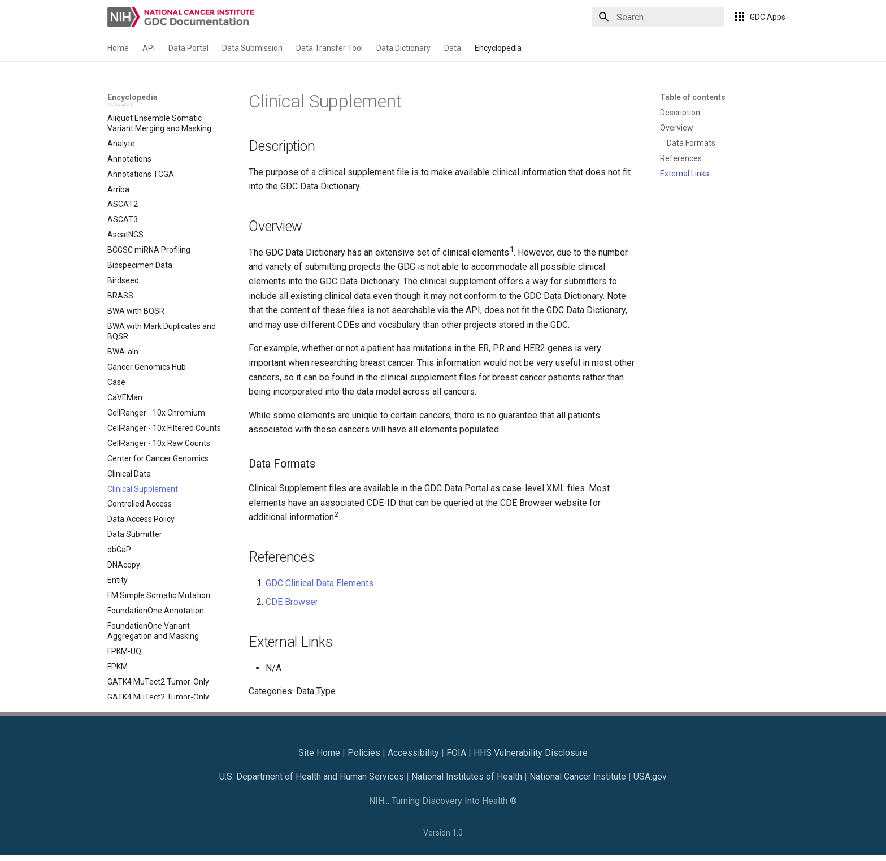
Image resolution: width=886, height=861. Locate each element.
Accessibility (413, 752)
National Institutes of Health (466, 776)
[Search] (658, 17)
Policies (364, 752)
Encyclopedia (498, 48)
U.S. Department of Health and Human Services (311, 776)
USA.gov (650, 776)
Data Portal (188, 48)
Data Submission (252, 48)
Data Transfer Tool (329, 48)
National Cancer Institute (577, 776)
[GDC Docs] (182, 17)
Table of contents (693, 97)
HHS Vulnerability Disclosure (531, 752)
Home (118, 48)
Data (452, 48)
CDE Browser (292, 601)
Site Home (319, 752)
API (148, 48)
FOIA (456, 752)
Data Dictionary (403, 48)
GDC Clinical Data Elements (319, 583)
